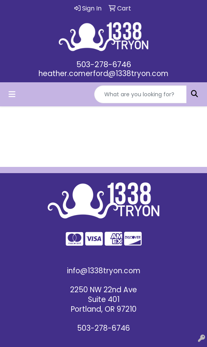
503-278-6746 (103, 64)
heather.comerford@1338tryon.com (103, 73)
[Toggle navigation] (12, 94)
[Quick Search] (140, 94)
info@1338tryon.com (103, 270)
